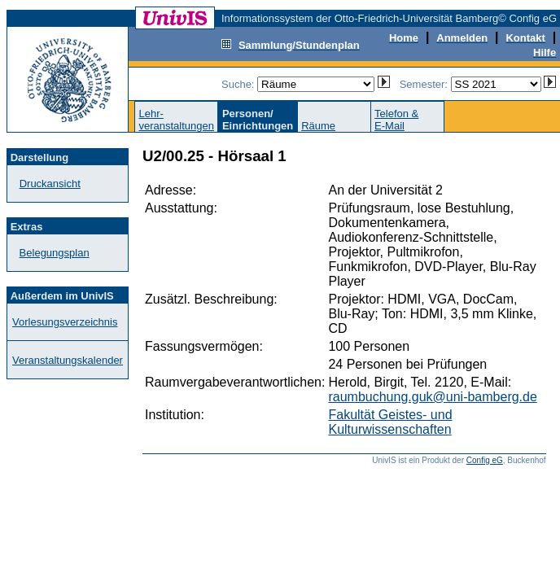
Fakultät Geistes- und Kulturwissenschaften (390, 422)
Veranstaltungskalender (67, 360)
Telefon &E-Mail (396, 119)
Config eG (484, 460)
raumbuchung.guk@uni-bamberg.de (432, 397)
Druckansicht (50, 183)
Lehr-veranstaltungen (176, 119)
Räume (318, 126)
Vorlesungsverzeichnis (64, 322)
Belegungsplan (55, 253)
